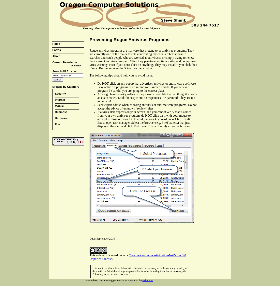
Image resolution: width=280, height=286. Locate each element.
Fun (57, 124)
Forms (56, 50)
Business (61, 112)
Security (60, 93)
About (56, 56)
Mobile (59, 106)
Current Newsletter (64, 62)
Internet (60, 99)
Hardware (61, 118)
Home (56, 43)
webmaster (147, 280)
